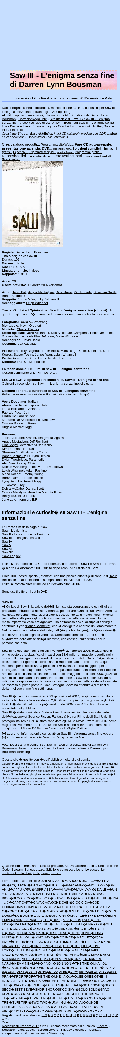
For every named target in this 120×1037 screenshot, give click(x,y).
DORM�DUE (12, 915)
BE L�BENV (73, 894)
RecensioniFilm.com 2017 (20, 1026)
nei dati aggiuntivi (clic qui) (70, 394)
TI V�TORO (83, 998)
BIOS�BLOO (12, 898)
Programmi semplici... (42, 152)
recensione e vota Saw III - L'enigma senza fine (43, 737)
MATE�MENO (58, 955)
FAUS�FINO (91, 920)
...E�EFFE (87, 915)
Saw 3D (7, 552)
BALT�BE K (54, 894)
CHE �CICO (71, 902)
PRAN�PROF (12, 976)
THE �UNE (52, 976)
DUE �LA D (32, 915)
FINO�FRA (11, 924)
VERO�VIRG (94, 1007)
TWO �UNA (49, 1002)
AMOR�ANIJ (107, 885)
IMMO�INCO (54, 937)
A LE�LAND (31, 946)
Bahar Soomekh (13, 296)
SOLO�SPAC (98, 989)
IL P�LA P (103, 968)
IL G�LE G (92, 928)
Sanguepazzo (34, 869)
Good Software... (65, 152)
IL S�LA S (45, 985)
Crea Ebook (25, 1029)
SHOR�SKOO (56, 989)
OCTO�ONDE (25, 968)
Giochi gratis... (11, 159)
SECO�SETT (12, 989)
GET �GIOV (11, 928)
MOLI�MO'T (11, 959)
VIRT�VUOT (11, 1011)
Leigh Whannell (37, 303)
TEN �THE (48, 998)
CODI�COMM (13, 907)
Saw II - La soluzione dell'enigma (25, 534)
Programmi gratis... (88, 152)
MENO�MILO (79, 955)
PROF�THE (33, 976)
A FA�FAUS (72, 920)
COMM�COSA (35, 907)
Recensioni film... (62, 149)
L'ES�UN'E (51, 920)
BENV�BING (94, 894)
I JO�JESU (46, 942)
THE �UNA (109, 898)
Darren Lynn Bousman (32, 252)
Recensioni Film (26, 98)
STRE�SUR (53, 994)
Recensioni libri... (15, 156)
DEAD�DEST (66, 911)
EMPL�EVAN (12, 920)
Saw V (6, 545)
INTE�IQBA (94, 937)
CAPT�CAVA (31, 902)
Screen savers (48, 1029)
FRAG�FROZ (30, 924)
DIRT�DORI (106, 911)
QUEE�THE (94, 976)
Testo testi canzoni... (69, 156)
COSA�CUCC (58, 907)
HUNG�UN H (12, 937)
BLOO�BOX (33, 898)
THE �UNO (91, 994)
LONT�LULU (12, 950)
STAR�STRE (33, 994)
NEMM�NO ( (35, 963)
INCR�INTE (74, 937)
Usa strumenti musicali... (99, 156)
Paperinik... (20, 152)
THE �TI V (65, 998)
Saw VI (7, 549)
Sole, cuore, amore (47, 873)
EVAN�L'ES (32, 920)
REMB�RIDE (67, 981)
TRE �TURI (11, 1002)
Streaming (56, 1033)
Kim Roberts (83, 292)
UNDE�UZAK (12, 1007)
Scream (17, 869)
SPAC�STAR (12, 994)
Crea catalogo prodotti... (21, 144)
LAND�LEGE (52, 946)
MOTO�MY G (32, 959)
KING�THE (11, 946)
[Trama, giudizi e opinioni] (51, 112)
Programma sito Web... (57, 144)
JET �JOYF (64, 942)
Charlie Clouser (28, 329)
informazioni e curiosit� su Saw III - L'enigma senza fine (52, 733)
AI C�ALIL (47, 885)
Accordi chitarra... (41, 156)
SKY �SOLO (78, 989)
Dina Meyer (64, 292)
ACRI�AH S (29, 885)
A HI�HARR (26, 933)
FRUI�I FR (50, 924)
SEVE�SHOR (33, 989)
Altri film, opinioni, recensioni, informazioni (32, 115)
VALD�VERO (73, 1007)
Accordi (102, 1026)
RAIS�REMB (46, 981)
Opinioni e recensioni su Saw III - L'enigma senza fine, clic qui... (47, 383)
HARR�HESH (47, 933)
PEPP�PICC (68, 972)
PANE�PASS (27, 972)
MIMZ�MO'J (100, 955)
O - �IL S (29, 985)
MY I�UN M (52, 959)
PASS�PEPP (48, 972)
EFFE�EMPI (106, 915)
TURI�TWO (30, 1002)
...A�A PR (98, 881)
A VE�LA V (34, 1007)
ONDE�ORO (47, 968)
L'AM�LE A (92, 889)
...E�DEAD (46, 911)
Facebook (84, 126)
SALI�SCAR (82, 985)
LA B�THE (92, 898)
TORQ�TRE (102, 998)
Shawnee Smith (105, 292)
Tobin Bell (19, 292)
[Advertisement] (60, 36)
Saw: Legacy (11, 556)
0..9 (44, 1015)
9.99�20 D (46, 881)
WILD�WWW (77, 1011)
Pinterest (16, 130)
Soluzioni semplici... (87, 148)
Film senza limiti (34, 1033)
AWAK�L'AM (73, 889)
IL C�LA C (97, 907)
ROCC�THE (108, 981)
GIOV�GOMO (32, 928)
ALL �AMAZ (65, 885)
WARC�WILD (55, 1011)
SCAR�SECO (103, 985)
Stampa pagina (44, 126)
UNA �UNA (68, 915)
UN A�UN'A (14, 894)
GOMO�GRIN (54, 928)
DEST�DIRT (86, 911)
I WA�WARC (34, 1011)
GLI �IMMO (34, 937)
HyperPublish (49, 759)
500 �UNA (80, 881)
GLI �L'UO (69, 1002)
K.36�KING (103, 942)
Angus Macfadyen (41, 292)
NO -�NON (55, 963)
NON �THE (73, 963)
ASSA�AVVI (53, 889)
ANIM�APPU (12, 889)
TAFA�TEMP (28, 998)
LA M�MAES (88, 950)
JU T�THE (83, 942)
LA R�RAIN (26, 981)
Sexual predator (51, 866)
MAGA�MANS (13, 955)
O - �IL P (87, 968)
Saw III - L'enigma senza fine (22, 538)
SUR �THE (73, 994)
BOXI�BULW (52, 898)
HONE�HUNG (92, 933)
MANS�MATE (35, 955)
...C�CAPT (12, 902)
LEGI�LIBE (71, 946)
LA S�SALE (63, 985)
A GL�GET (104, 924)
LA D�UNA (50, 915)
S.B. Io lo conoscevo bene (65, 869)
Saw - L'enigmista (14, 530)
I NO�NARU (92, 959)
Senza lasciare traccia (80, 866)
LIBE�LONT (90, 946)
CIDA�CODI (90, 902)
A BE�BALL (35, 894)
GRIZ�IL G (74, 928)
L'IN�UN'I (27, 942)
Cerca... (7, 1022)
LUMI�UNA (32, 950)
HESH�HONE (69, 933)
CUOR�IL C (79, 907)
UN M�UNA (71, 959)
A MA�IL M (51, 950)
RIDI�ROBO (87, 981)
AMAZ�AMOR (86, 885)
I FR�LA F (67, 924)
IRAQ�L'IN (10, 942)
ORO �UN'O (67, 968)
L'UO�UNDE (88, 1002)
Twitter (97, 126)
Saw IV (7, 541)
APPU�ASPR (33, 889)
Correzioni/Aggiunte (32, 119)
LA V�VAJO (53, 1007)
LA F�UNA (85, 924)
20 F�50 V (63, 881)
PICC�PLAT (88, 972)
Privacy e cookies (73, 1029)
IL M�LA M (69, 950)
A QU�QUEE (74, 976)
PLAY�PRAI (108, 972)
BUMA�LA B (73, 898)
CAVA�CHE (52, 902)
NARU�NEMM (13, 963)
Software (8, 1029)
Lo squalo (92, 869)
